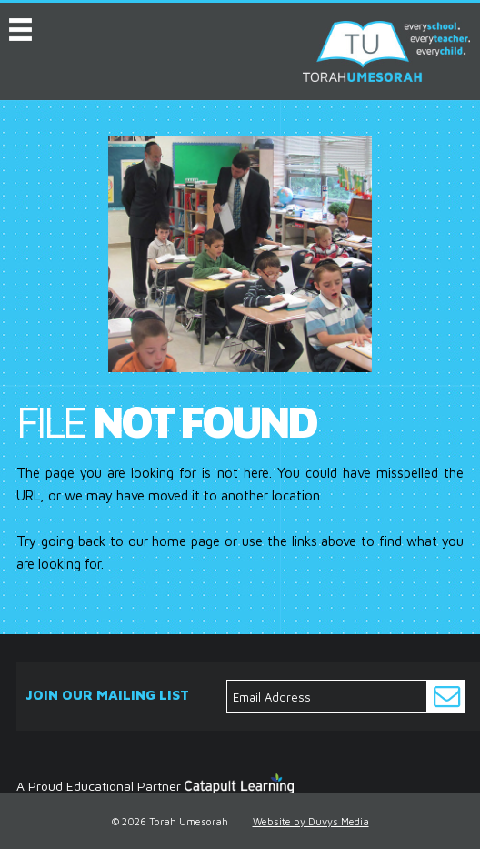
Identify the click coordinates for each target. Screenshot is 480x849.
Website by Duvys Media (311, 821)
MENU (20, 26)
